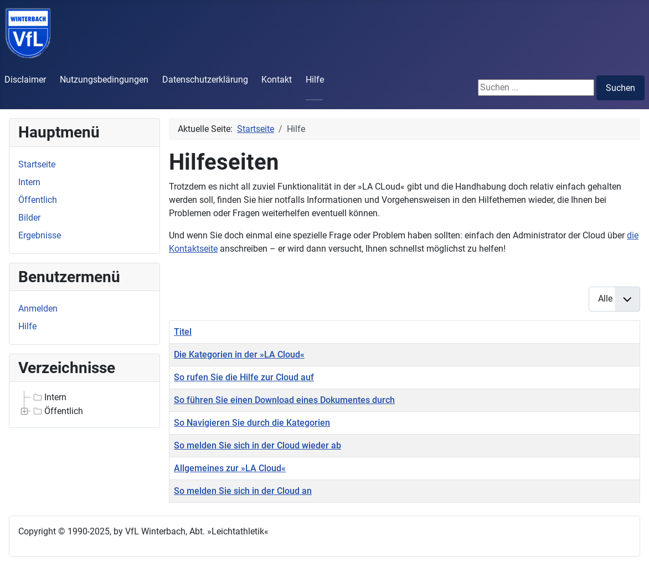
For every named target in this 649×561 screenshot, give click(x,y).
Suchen (620, 88)
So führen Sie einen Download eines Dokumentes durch (284, 400)
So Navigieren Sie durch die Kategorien (252, 422)
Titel (183, 332)
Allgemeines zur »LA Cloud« (230, 468)
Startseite (36, 164)
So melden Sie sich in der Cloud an (243, 491)
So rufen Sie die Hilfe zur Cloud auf (244, 377)
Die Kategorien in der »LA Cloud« (239, 354)
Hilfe (315, 79)
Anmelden (38, 308)
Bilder (29, 217)
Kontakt (276, 79)
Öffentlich (37, 200)
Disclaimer (25, 79)
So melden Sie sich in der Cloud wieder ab (257, 445)
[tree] (84, 405)
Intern (29, 182)
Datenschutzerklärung (205, 79)
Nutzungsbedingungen (104, 79)
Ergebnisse (39, 235)
